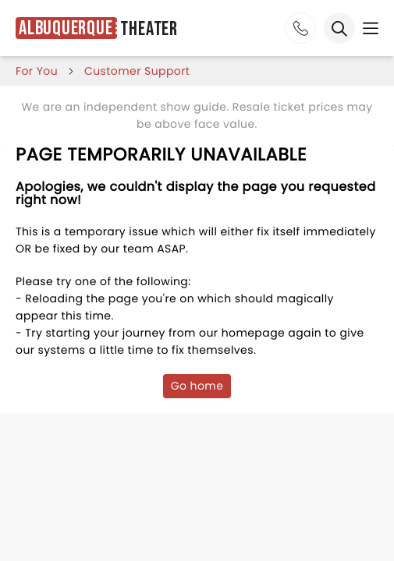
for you (37, 71)
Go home (197, 385)
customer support (137, 71)
